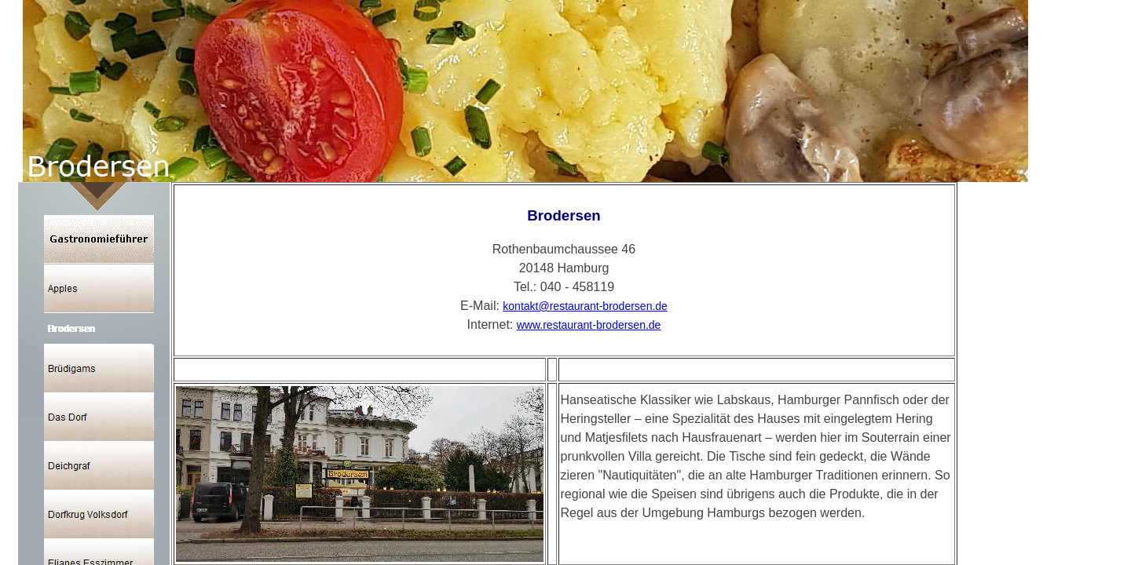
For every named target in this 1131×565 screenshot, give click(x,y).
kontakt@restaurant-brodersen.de (585, 306)
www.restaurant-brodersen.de (589, 325)
